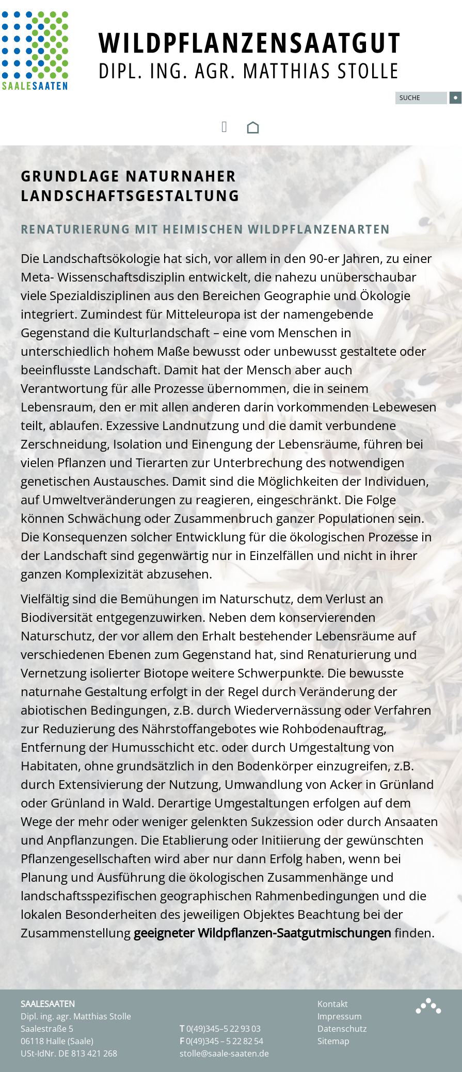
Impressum (339, 1016)
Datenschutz (342, 1028)
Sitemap (333, 1041)
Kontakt (332, 1004)
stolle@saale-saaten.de (224, 1053)
